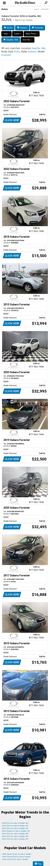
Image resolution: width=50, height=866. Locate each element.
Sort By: (27, 40)
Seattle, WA (10, 40)
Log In (36, 9)
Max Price (31, 33)
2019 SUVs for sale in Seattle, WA (15, 839)
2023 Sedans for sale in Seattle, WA (16, 831)
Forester (37, 27)
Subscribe (45, 9)
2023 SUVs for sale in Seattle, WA (15, 828)
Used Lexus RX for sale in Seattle (15, 859)
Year (6, 33)
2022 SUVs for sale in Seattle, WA (15, 834)
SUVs (8, 27)
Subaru (22, 27)
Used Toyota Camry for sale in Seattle (16, 854)
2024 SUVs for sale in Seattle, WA (15, 826)
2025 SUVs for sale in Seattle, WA (15, 823)
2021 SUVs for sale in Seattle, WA (15, 836)
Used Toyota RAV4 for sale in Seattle (16, 857)
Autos (4, 9)
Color (17, 33)
